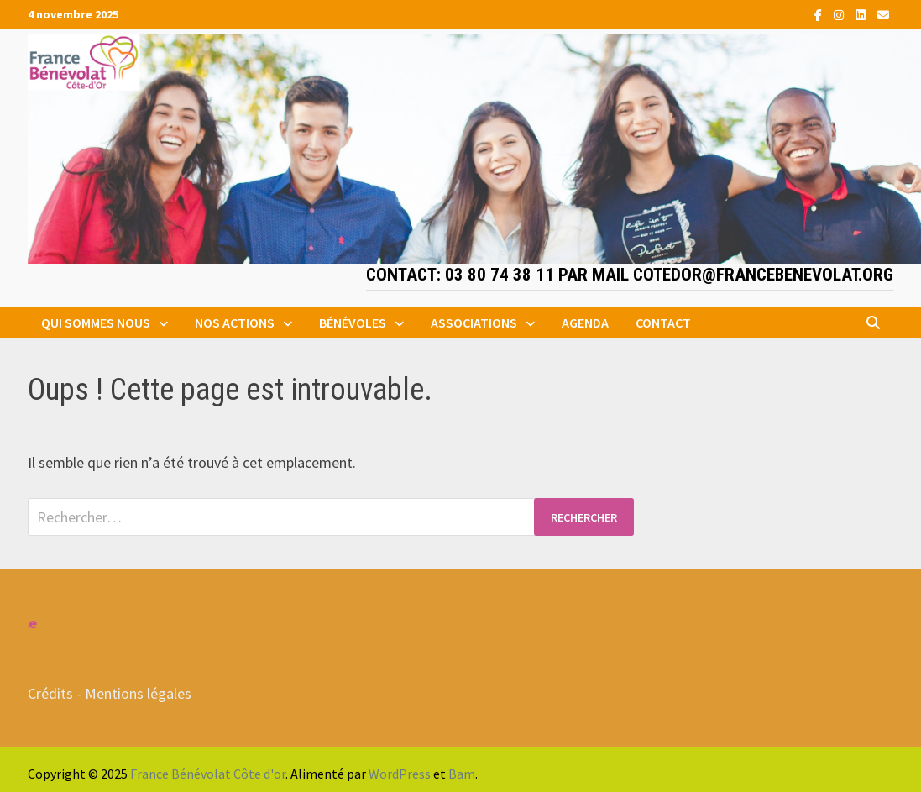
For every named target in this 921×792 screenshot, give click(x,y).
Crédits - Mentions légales (109, 693)
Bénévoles (352, 322)
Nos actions (235, 322)
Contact (663, 322)
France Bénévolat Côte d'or (207, 773)
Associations (474, 322)
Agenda (585, 322)
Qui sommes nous (95, 322)
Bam (461, 773)
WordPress (400, 773)
